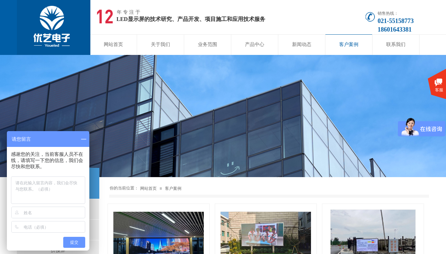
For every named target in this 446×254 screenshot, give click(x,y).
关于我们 (160, 44)
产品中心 (254, 44)
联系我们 (395, 44)
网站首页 (148, 188)
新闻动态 (301, 44)
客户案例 (173, 188)
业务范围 (207, 44)
